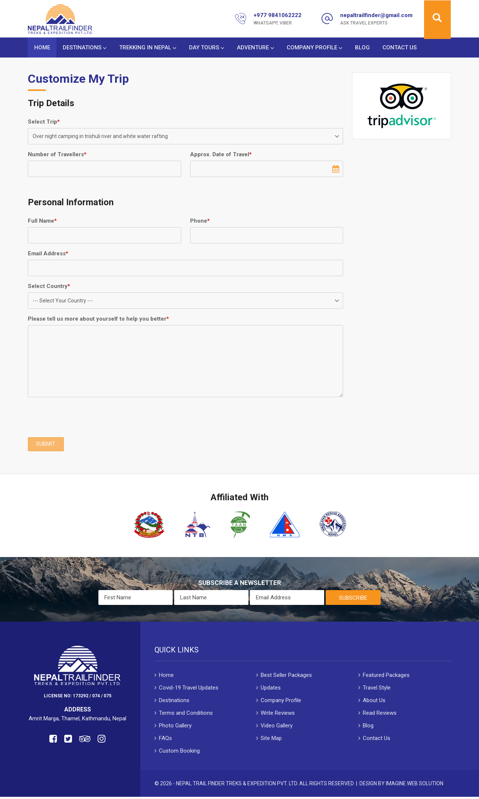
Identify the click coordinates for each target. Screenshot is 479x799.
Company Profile (312, 48)
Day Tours (204, 48)
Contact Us (399, 48)
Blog (362, 48)
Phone (200, 222)
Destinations (82, 48)
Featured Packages (386, 677)
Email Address (48, 255)
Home (42, 48)
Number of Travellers (57, 156)
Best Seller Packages (286, 677)
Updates (271, 689)
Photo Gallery (175, 727)
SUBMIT (46, 445)
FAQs (165, 740)
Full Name (42, 222)
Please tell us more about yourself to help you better (98, 320)
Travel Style (377, 689)
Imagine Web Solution (414, 785)
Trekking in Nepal (145, 48)
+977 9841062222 (278, 15)
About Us (374, 702)
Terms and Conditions (186, 714)
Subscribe (353, 599)
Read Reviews (380, 714)
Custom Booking (179, 752)
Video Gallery (277, 727)
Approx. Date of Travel (221, 156)
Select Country (49, 287)
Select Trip (44, 123)
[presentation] (84, 418)
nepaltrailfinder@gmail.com (376, 15)
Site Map (271, 740)
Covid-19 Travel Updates (188, 689)
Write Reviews (278, 714)
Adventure (253, 48)
